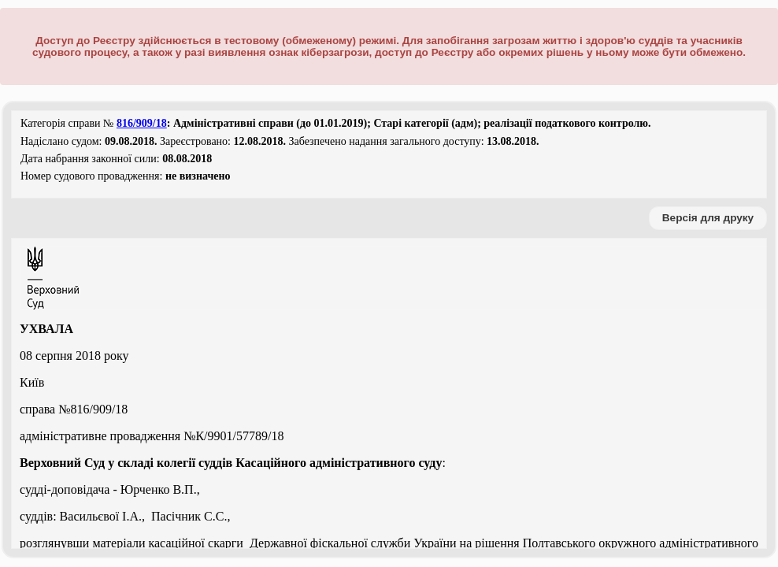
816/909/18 (142, 123)
